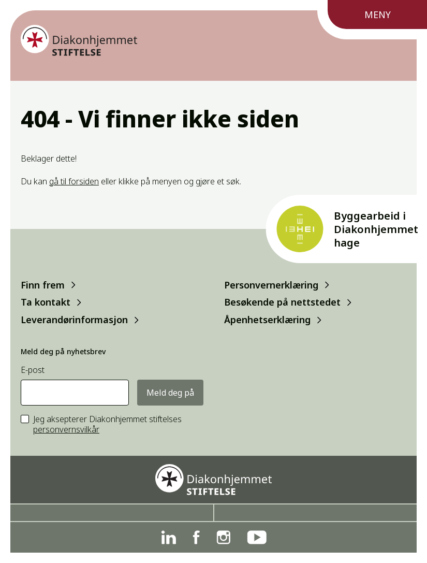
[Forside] (79, 40)
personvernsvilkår (66, 429)
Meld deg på (170, 392)
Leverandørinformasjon (74, 320)
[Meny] (372, 19)
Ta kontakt (45, 302)
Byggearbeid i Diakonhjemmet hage (376, 229)
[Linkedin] (168, 537)
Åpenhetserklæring (267, 320)
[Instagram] (223, 537)
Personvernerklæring (271, 285)
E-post (33, 370)
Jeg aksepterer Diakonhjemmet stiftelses (107, 425)
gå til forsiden (74, 181)
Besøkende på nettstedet (282, 302)
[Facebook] (196, 537)
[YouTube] (257, 537)
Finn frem (43, 285)
